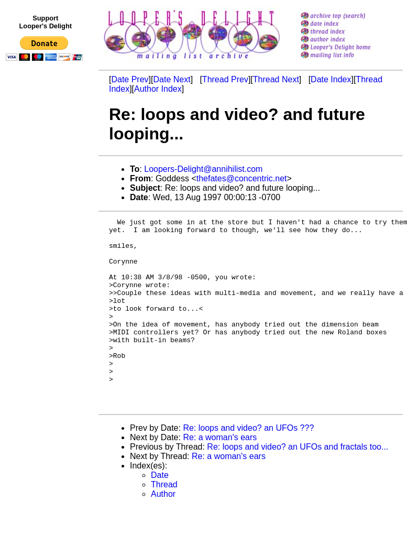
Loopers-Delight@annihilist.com (203, 169)
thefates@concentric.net (241, 178)
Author (163, 531)
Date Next (171, 79)
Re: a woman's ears (220, 475)
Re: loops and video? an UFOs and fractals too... (297, 484)
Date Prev (129, 79)
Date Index (331, 79)
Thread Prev (225, 79)
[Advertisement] (46, 281)
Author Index (158, 88)
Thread (164, 522)
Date (160, 512)
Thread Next (276, 79)
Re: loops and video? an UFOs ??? (248, 465)
